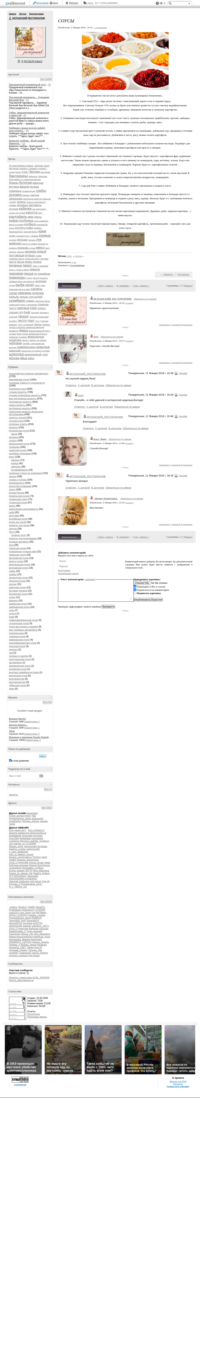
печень (37, 261)
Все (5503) (46, 901)
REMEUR (37, 918)
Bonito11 (22, 907)
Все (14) (47, 702)
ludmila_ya (19, 843)
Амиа (47, 862)
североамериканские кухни (23, 620)
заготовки (14, 515)
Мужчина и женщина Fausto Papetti (29, 737)
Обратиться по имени (118, 385)
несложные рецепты (20, 408)
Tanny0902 (14, 920)
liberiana (24, 841)
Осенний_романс (18, 950)
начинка (30, 251)
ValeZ (44, 857)
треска (46, 324)
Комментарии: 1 (32, 728)
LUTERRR (30, 843)
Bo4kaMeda (15, 835)
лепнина (32, 240)
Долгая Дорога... (18, 725)
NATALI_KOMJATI (18, 915)
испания (14, 208)
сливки (29, 300)
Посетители (33, 1014)
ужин (11, 688)
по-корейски (42, 273)
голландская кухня (19, 623)
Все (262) (47, 807)
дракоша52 (38, 818)
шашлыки (15, 350)
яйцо (31, 358)
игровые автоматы (29, 205)
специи (13, 312)
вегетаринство (16, 679)
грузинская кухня (18, 502)
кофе (29, 227)
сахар (13, 293)
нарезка (20, 252)
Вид (162, 3)
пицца (28, 273)
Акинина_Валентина (28, 860)
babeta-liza (23, 833)
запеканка (15, 198)
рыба (20, 285)
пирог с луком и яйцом (19, 270)
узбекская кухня (17, 685)
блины (14, 183)
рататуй (36, 278)
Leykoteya (14, 841)
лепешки (22, 239)
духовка (15, 195)
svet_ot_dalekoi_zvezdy (21, 854)
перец (28, 261)
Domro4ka (27, 835)
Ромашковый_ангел (31, 884)
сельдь (14, 296)
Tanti (23, 920)
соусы (42, 308)
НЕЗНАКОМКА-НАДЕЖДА (23, 878)
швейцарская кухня (19, 607)
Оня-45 (46, 881)
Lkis (11, 843)
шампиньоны (26, 347)
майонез (15, 243)
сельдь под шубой (31, 296)
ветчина (14, 186)
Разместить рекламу (178, 1086)
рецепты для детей (19, 525)
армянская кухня (18, 603)
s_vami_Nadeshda (18, 851)
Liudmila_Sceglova (39, 841)
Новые (188, 285)
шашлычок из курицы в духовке (36, 351)
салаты (36, 289)
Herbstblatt (25, 838)
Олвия (30, 947)
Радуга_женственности (21, 980)
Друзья (22, 13)
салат (29, 285)
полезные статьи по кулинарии (25, 473)
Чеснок (34, 172)
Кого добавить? (36, 830)
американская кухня (20, 666)
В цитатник (187, 325)
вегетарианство (17, 682)
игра (11, 545)
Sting (12, 731)
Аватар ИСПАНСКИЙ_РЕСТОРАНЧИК (29, 41)
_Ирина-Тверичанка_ (106, 498)
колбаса (30, 224)
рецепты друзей (17, 417)
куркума (12, 240)
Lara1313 (14, 912)
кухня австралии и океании (23, 626)
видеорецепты (17, 483)
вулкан (34, 186)
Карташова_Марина (19, 939)
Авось (90, 3)
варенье (37, 182)
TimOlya (36, 857)
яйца (23, 358)
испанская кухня (18, 388)
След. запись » (141, 285)
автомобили (15, 662)
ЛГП (11, 876)
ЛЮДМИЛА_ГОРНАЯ (20, 942)
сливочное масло (42, 301)
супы (11, 610)
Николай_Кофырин (19, 881)
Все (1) (48, 789)
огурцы (30, 255)
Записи (12, 13)
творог (23, 316)
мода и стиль (16, 561)
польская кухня (17, 646)
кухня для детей (17, 522)
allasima (13, 833)
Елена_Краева (17, 870)
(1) (23, 143)
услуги (12, 613)
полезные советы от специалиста (27, 383)
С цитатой (175, 325)
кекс (31, 216)
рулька (12, 285)
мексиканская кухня (19, 564)
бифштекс (32, 176)
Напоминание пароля (68, 573)
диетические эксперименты (23, 509)
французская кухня (19, 443)
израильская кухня (19, 496)
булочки (25, 183)
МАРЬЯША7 (20, 876)
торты (38, 324)
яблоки (14, 358)
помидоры (17, 278)
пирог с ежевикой (40, 266)
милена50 (33, 876)
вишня (24, 186)
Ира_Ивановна (41, 870)
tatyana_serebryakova (20, 857)
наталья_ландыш (18, 955)
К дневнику (123, 285)
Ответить (164, 325)
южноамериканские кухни (23, 643)
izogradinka (37, 838)
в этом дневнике (20, 760)
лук (38, 239)
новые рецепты (17, 405)
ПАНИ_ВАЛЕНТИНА (20, 816)
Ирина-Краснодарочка (21, 936)
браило (33, 865)
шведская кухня (17, 587)
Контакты (178, 1084)
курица (45, 235)
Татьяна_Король (30, 821)
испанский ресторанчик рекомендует (28, 373)
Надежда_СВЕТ (17, 947)
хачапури (15, 340)
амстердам (45, 172)
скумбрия (17, 301)
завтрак (34, 195)
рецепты (13, 794)
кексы (38, 216)
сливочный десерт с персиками (23, 305)
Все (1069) (46, 79)
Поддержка (157, 3)
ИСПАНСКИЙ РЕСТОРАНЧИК (10, 18)
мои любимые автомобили (23, 630)
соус (33, 308)
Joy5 (96, 336)
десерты (13, 427)
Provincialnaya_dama (20, 818)
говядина (15, 191)
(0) (49, 84)
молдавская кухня (18, 568)
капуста (31, 212)
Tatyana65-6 (32, 920)
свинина (24, 293)
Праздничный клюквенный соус (27, 84)
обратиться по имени (145, 298)
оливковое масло (16, 259)
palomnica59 (33, 849)
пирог (27, 265)
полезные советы (18, 424)
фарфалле (14, 331)
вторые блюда (16, 492)
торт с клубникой (25, 325)
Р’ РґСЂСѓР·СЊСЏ (32, 61)
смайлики (90, 579)
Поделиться (183, 274)
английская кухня (18, 519)
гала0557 (14, 953)
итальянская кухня (19, 430)
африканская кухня (19, 639)
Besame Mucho (17, 719)
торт (31, 321)
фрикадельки (35, 336)
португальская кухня (20, 659)
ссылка (129, 303)
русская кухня (16, 421)
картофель (18, 217)
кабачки (25, 209)
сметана (23, 308)
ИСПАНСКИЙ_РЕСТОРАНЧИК (113, 298)
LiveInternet (16, 4)
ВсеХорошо (43, 865)
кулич (12, 235)
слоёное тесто (18, 535)
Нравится (168, 274)
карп (40, 213)
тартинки (35, 313)
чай (11, 652)
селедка (38, 293)
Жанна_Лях (27, 934)
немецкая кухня (17, 554)
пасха (20, 261)
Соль (25, 171)
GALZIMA (14, 838)
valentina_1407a (40, 926)
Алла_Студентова (18, 862)
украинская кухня (18, 499)
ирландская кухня (18, 577)
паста (12, 261)
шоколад (16, 354)
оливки (39, 256)
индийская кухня (18, 669)
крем (42, 231)
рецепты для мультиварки (23, 538)
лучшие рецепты (18, 392)
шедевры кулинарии (20, 453)
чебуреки (15, 343)
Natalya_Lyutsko (17, 849)
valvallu (44, 821)
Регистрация (42, 3)
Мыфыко (42, 944)
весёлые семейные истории (24, 672)
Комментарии (36, 13)
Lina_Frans (25, 912)
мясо (40, 248)
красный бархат (31, 232)
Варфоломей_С (17, 931)
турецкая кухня (17, 636)
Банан (18, 172)
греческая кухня (17, 548)
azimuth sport (41, 165)
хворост (25, 340)
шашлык (43, 347)
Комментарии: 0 (32, 734)
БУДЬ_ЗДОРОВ (41, 977)
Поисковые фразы (37, 1017)
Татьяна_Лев (35, 950)
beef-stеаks (14, 169)
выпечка (13, 437)
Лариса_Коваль (41, 873)
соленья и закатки (18, 656)
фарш (23, 330)
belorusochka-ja (38, 833)
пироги (35, 269)
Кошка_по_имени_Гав (21, 873)
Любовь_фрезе (28, 944)
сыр (27, 312)
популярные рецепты (20, 402)
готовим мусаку (28, 191)
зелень (21, 201)
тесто (22, 321)
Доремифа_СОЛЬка (32, 868)
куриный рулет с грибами (27, 236)
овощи (19, 255)
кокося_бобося (40, 953)
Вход (55, 3)
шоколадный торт (36, 354)
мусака (32, 248)
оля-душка (35, 881)
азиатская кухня (17, 450)
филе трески (22, 334)
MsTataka (42, 846)
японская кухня (17, 581)
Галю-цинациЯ (34, 931)
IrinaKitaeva (15, 821)
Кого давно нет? (17, 830)
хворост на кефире (37, 340)
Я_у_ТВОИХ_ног (18, 886)
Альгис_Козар (36, 862)
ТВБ (33, 816)
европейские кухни (19, 379)
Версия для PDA (178, 1081)
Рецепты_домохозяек (20, 977)
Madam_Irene (16, 846)
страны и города (18, 479)
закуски (13, 528)
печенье (15, 265)
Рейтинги (73, 3)
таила (12, 824)
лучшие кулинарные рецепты (25, 395)
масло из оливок (29, 244)
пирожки (16, 273)
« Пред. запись (105, 285)
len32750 (37, 923)
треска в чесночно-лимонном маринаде (26, 327)
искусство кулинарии (20, 486)
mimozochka (30, 846)
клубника (26, 220)
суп (20, 312)
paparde (27, 926)
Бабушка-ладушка (18, 865)
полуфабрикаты (19, 470)
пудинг (29, 278)
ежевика (26, 195)
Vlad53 (12, 860)
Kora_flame (100, 439)
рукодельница (16, 633)
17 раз (73, 262)
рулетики (40, 281)
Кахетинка (32, 813)
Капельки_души (41, 936)
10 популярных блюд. (21, 165)
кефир (14, 220)
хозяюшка (14, 447)
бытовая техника (18, 590)
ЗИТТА (28, 870)
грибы (41, 191)
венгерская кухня (18, 675)
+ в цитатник (100, 27)
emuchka (38, 835)
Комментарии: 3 (32, 721)
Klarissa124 (28, 910)
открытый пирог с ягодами (36, 259)
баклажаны (18, 176)
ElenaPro (40, 907)
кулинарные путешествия (22, 551)
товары (13, 574)
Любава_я (14, 944)
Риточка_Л (14, 884)
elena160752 (15, 923)
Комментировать (69, 286)
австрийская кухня (19, 558)
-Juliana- (13, 907)
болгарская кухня (18, 594)
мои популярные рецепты (23, 398)
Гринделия (14, 934)
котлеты (20, 227)
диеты (12, 505)
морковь (23, 247)
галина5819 (15, 868)
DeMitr (31, 907)
